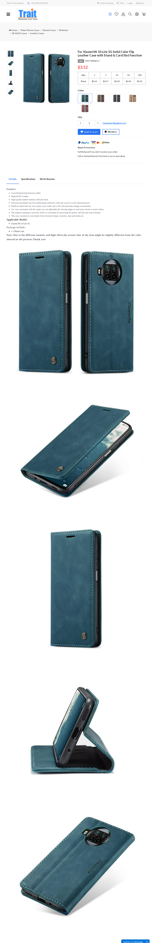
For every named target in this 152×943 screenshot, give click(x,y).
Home (13, 30)
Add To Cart (89, 131)
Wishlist (111, 132)
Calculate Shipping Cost (114, 123)
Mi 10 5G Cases (19, 33)
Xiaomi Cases (49, 30)
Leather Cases (37, 33)
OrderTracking (105, 3)
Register (140, 3)
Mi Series (63, 30)
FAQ (120, 3)
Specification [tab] (28, 178)
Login (130, 3)
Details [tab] (13, 178)
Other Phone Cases (29, 30)
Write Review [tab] (47, 178)
